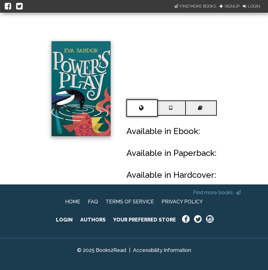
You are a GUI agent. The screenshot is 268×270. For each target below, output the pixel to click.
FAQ (93, 202)
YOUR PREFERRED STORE (144, 220)
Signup (229, 6)
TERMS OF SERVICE (130, 202)
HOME (72, 202)
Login (251, 6)
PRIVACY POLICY (182, 202)
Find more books (217, 193)
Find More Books (195, 6)
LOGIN (64, 220)
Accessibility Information (162, 250)
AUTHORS (93, 220)
